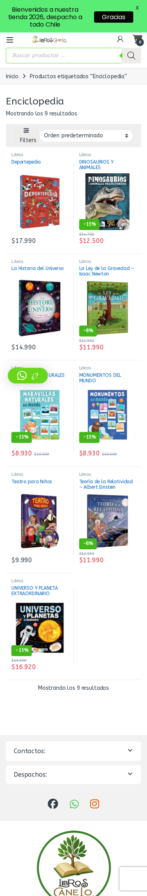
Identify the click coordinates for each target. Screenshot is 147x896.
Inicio (12, 62)
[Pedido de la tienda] (86, 122)
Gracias (113, 17)
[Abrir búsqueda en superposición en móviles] (73, 42)
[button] (28, 375)
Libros (17, 141)
